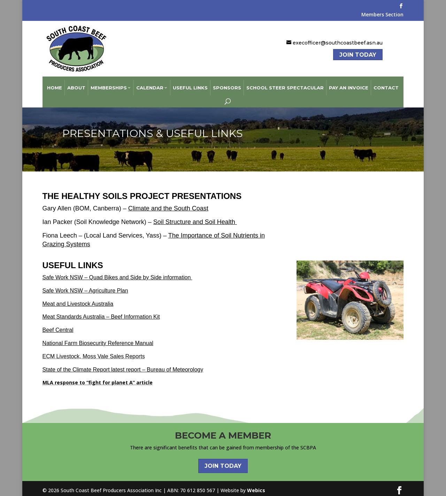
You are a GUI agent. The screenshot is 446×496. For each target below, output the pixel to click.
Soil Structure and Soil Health (195, 218)
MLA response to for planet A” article (98, 379)
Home (54, 84)
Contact (386, 84)
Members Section (382, 15)
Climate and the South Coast (168, 204)
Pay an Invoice (348, 84)
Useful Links (190, 84)
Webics (256, 486)
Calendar (149, 84)
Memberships (109, 84)
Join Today (357, 54)
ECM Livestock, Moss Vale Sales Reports (94, 352)
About (76, 84)
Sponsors (227, 84)
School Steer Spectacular (285, 84)
